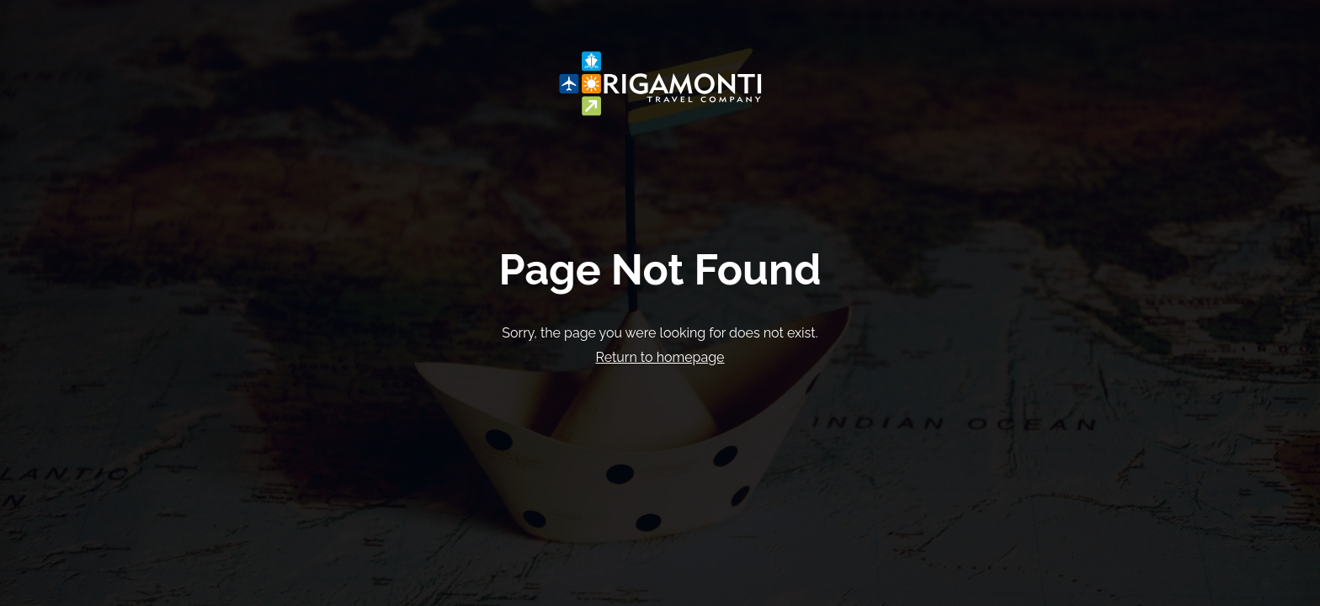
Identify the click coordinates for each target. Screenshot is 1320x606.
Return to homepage (659, 357)
